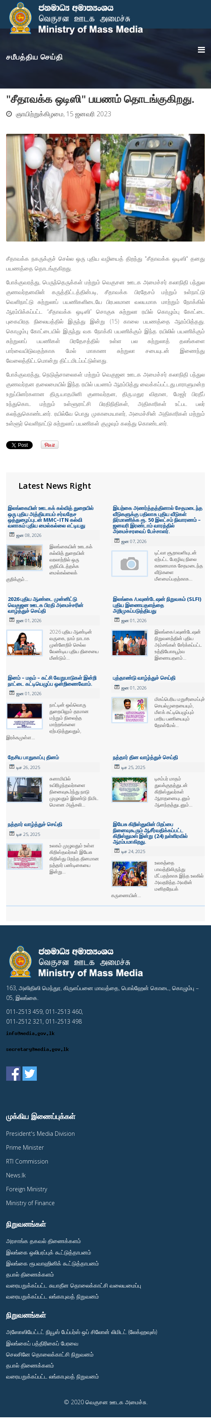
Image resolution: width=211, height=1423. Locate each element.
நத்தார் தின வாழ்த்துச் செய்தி (145, 757)
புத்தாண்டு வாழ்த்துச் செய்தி (144, 677)
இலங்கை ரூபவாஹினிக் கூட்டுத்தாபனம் (52, 1263)
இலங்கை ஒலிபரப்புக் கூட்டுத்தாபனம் (48, 1252)
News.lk (16, 1175)
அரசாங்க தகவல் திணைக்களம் (43, 1241)
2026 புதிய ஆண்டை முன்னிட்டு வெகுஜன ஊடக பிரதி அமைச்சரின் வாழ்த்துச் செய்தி (45, 604)
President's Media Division (40, 1133)
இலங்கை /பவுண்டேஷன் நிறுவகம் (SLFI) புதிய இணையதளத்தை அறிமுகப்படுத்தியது (157, 604)
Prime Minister (25, 1147)
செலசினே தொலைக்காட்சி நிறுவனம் (50, 1354)
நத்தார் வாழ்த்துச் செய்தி (35, 824)
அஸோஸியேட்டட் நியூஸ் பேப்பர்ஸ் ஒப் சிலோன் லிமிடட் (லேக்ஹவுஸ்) (81, 1332)
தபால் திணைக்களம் (30, 1274)
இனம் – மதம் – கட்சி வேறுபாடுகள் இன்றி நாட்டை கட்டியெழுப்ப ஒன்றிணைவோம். (52, 680)
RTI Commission (27, 1161)
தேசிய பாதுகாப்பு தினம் (33, 757)
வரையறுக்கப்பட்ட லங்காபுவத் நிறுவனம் (52, 1296)
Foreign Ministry (26, 1189)
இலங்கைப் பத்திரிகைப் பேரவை (42, 1343)
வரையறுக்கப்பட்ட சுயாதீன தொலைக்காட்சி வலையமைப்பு (73, 1285)
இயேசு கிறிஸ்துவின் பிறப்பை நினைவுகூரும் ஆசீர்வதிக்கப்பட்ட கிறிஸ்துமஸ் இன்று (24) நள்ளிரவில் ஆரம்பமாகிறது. (150, 832)
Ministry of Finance (30, 1203)
